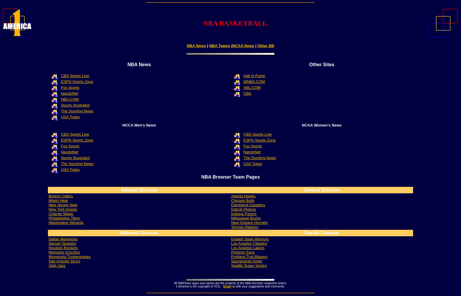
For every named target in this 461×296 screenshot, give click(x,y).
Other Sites (321, 64)
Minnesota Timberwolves (70, 257)
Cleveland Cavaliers (248, 205)
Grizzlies (64, 252)
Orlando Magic (61, 214)
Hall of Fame (254, 76)
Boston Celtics (61, 196)
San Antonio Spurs (64, 261)
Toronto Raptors (244, 227)
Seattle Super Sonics (249, 265)
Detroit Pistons (243, 209)
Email (227, 286)
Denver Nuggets (62, 243)
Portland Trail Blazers (249, 257)
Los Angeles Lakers (247, 248)
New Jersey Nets (63, 205)
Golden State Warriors (250, 239)
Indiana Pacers (244, 214)
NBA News (196, 46)
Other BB (266, 46)
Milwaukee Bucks (245, 218)
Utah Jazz (57, 265)
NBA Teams (219, 46)
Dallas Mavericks (63, 239)
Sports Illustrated (75, 105)
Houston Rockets (63, 248)
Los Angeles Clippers (249, 243)
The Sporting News (77, 164)
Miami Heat (58, 200)
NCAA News (243, 46)
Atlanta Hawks (243, 196)
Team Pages (246, 176)
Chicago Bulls (243, 200)
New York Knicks (63, 209)
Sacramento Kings (246, 261)
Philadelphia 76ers (64, 218)
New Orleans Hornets (249, 222)
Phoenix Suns (243, 252)
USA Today (70, 169)
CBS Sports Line (257, 134)
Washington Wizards (66, 222)
